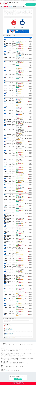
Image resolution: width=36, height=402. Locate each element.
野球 (1, 353)
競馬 (17, 359)
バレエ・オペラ (7, 350)
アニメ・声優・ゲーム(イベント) (12, 362)
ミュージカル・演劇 (3, 350)
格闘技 (4, 359)
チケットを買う (6, 6)
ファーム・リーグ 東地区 (23, 353)
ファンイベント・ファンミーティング (4, 362)
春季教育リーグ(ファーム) (3, 355)
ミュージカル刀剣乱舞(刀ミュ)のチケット (9, 329)
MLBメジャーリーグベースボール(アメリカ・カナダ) (18, 355)
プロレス (7, 359)
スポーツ (2, 352)
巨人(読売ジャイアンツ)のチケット (8, 328)
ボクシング (10, 359)
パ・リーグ (8, 353)
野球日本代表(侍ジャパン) (9, 355)
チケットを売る (10, 6)
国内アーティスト (2, 344)
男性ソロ (6, 344)
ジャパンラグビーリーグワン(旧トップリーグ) (24, 358)
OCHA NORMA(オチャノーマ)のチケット (9, 334)
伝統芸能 (11, 350)
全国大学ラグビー (31, 358)
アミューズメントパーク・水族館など (4, 366)
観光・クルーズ (23, 366)
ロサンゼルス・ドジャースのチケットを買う (15, 370)
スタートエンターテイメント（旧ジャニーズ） (20, 344)
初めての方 (14, 6)
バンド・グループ (13, 344)
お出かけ (2, 365)
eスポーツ (18, 362)
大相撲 (1, 359)
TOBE (27, 344)
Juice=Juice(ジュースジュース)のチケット (9, 333)
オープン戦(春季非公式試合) (16, 353)
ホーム (2, 6)
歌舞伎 (14, 350)
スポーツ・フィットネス (18, 366)
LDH (29, 344)
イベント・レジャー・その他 (4, 361)
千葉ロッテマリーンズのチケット (8, 325)
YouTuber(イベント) (22, 362)
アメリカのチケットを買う (3, 370)
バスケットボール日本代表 (3, 358)
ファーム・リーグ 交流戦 (7, 354)
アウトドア (14, 366)
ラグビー (8, 358)
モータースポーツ (14, 359)
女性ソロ (9, 344)
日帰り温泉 (10, 366)
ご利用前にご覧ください (30, 4)
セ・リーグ (4, 353)
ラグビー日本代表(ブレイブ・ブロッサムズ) (14, 358)
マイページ (19, 6)
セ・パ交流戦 (11, 353)
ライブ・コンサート (3, 343)
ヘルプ (23, 6)
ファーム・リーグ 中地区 (29, 353)
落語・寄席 (17, 350)
